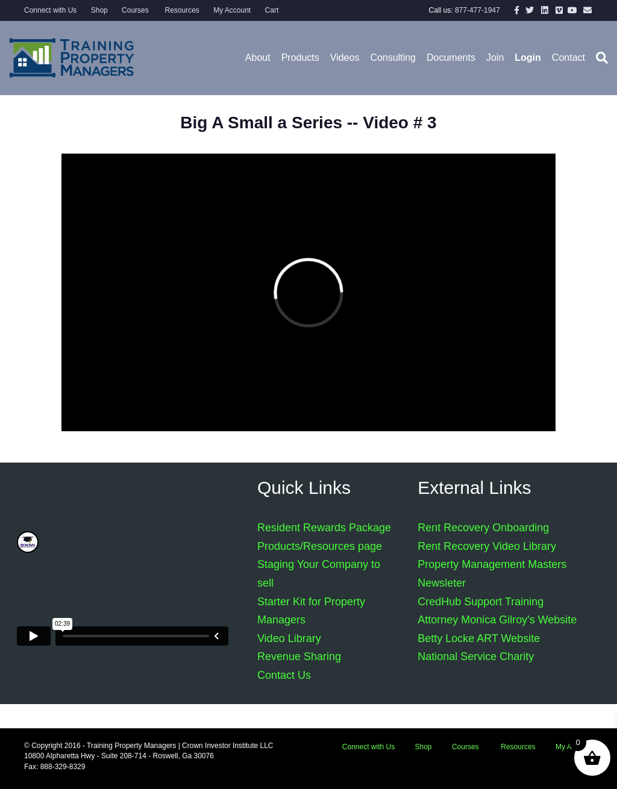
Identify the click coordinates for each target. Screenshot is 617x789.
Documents (451, 57)
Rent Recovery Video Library (487, 546)
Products (300, 57)
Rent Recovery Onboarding (483, 528)
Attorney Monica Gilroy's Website (497, 620)
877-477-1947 (477, 10)
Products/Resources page (319, 546)
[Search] (599, 58)
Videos (345, 57)
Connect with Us (50, 10)
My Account (232, 10)
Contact (568, 57)
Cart (272, 10)
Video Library (289, 638)
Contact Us (284, 675)
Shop (99, 10)
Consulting (393, 57)
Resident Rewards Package (324, 528)
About (258, 57)
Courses (135, 10)
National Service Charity (476, 656)
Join (495, 57)
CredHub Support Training (480, 602)
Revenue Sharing (299, 656)
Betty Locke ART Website (479, 638)
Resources (181, 10)
